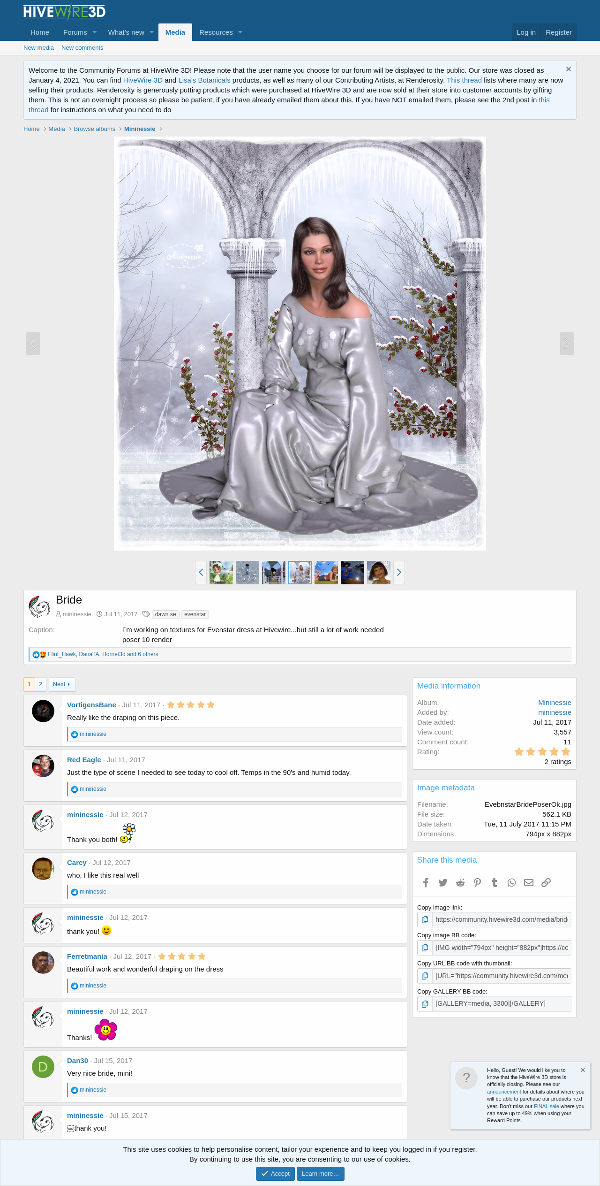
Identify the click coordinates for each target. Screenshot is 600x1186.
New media (38, 47)
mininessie (77, 614)
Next (59, 684)
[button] (94, 32)
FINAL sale (546, 1106)
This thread (464, 80)
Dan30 (77, 1060)
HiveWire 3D (143, 80)
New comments (82, 47)
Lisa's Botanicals (204, 80)
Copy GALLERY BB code (451, 989)
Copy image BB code (445, 934)
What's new (126, 32)
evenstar (195, 614)
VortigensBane (91, 705)
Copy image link (439, 907)
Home (39, 32)
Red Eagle (84, 760)
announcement (504, 1091)
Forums (75, 32)
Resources (216, 32)
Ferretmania (87, 956)
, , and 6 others (103, 654)
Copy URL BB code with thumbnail (463, 961)
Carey (77, 862)
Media (175, 32)
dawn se (165, 614)
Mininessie (554, 702)
